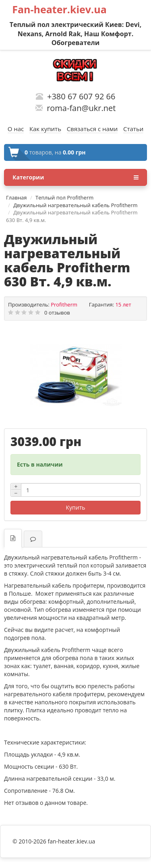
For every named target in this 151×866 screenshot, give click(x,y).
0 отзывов (57, 312)
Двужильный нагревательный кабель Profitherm (75, 205)
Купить (75, 507)
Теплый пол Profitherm (64, 197)
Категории (75, 177)
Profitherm (64, 304)
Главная (16, 197)
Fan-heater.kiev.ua (59, 9)
